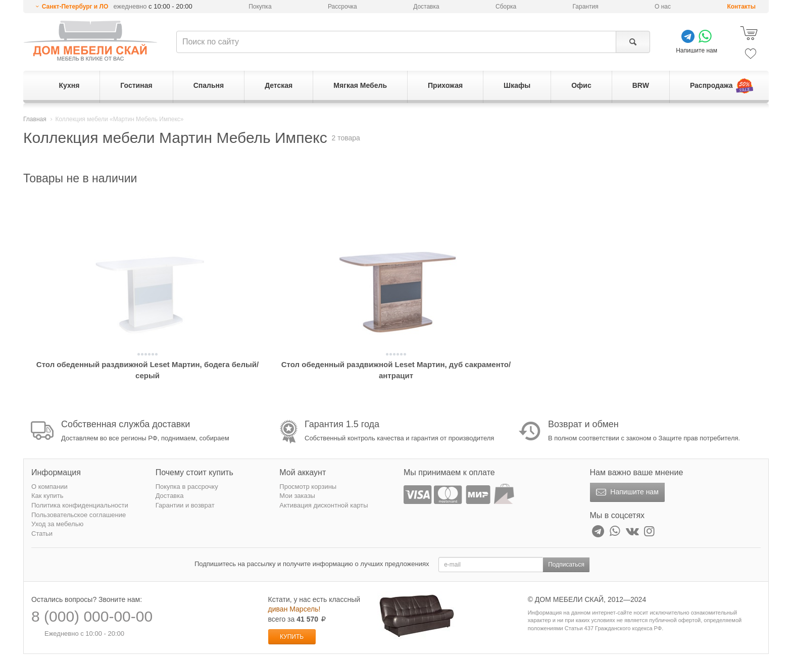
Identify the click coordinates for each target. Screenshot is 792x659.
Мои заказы (297, 495)
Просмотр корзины (307, 486)
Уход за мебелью (57, 524)
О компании (49, 486)
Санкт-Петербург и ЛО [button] (75, 6)
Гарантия (586, 6)
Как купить (47, 495)
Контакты (741, 6)
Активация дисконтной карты (323, 505)
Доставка (426, 6)
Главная (34, 119)
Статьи (42, 533)
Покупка (260, 6)
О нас (663, 6)
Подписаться (566, 564)
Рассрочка (342, 6)
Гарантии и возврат (185, 505)
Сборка (506, 6)
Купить (292, 636)
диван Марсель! (294, 609)
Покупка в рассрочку (187, 486)
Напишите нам (626, 492)
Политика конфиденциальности (79, 505)
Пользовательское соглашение (78, 515)
